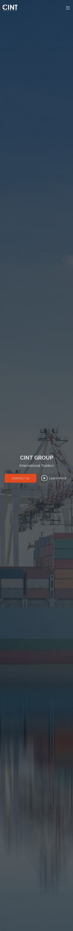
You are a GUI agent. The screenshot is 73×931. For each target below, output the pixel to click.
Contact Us (20, 481)
